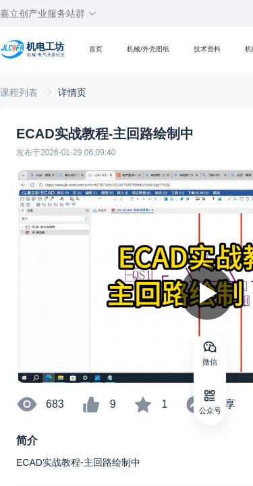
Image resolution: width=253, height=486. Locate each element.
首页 (96, 49)
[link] (20, 92)
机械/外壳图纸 (148, 49)
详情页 (72, 92)
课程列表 (20, 92)
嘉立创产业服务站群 (48, 13)
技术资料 (207, 49)
